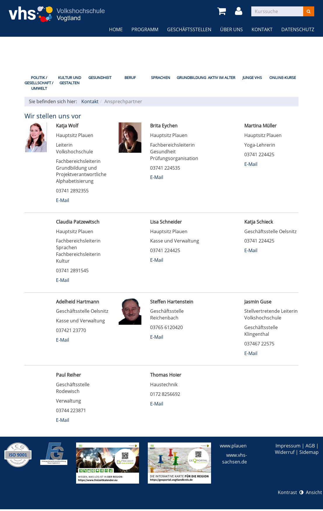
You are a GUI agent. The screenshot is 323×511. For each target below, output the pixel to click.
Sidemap (309, 452)
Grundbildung (191, 77)
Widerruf (284, 452)
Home (116, 29)
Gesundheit (99, 77)
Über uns (231, 29)
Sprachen (160, 77)
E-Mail (62, 200)
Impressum (288, 445)
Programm (144, 29)
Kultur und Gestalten (69, 80)
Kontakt (262, 29)
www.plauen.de (236, 445)
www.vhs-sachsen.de (234, 458)
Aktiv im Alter (221, 77)
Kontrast (290, 492)
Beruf (130, 77)
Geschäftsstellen (189, 29)
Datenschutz (297, 29)
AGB (310, 445)
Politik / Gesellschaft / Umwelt (38, 83)
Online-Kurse (282, 77)
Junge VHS (252, 77)
